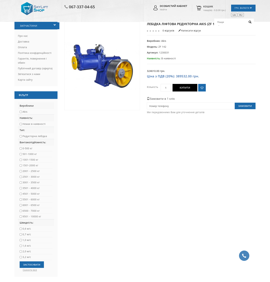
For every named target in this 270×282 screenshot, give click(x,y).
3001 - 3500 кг (31, 182)
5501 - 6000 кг (31, 199)
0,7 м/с (27, 234)
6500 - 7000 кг (31, 210)
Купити (185, 87)
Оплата (22, 47)
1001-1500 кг (30, 159)
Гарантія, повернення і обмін (32, 60)
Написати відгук (189, 30)
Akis (25, 111)
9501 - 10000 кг (32, 216)
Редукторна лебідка (35, 136)
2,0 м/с (27, 251)
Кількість (152, 87)
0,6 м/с (27, 228)
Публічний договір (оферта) (35, 68)
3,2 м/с (27, 257)
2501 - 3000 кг (31, 176)
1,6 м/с (27, 245)
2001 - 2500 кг (31, 171)
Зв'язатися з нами (29, 74)
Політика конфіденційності (34, 53)
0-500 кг (27, 148)
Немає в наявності (34, 124)
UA (234, 15)
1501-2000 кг (30, 165)
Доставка (23, 41)
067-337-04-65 (82, 6)
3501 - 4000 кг (31, 188)
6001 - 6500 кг (31, 205)
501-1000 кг (30, 154)
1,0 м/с (27, 240)
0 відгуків (168, 30)
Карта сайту (25, 79)
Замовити (245, 105)
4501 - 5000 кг (31, 193)
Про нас (23, 35)
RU (240, 15)
